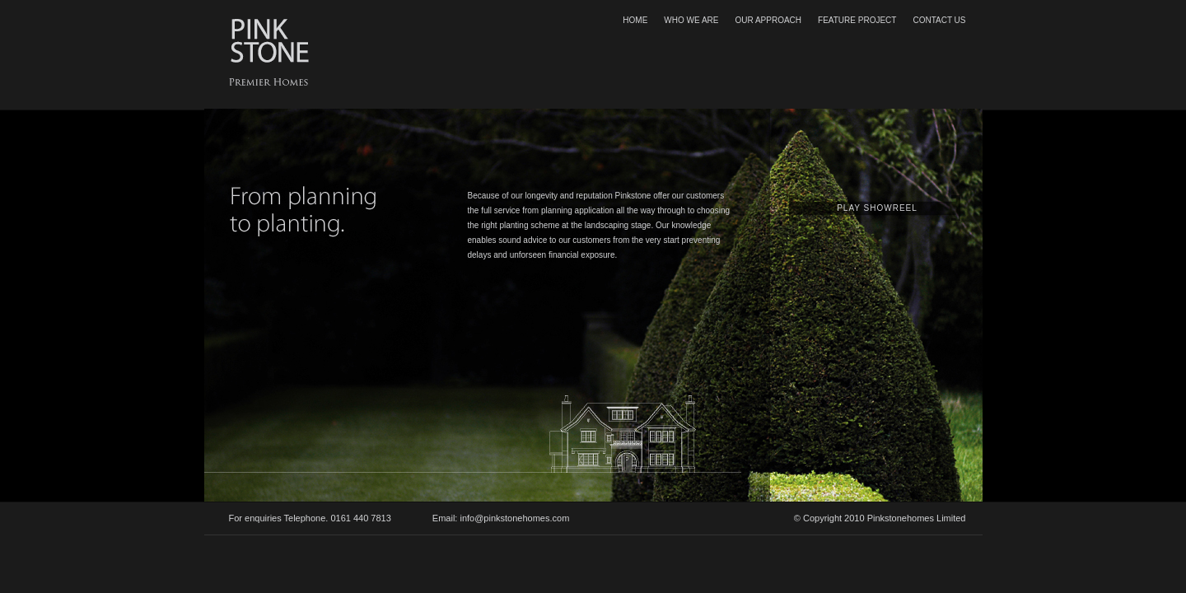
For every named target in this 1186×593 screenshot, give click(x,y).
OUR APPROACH (768, 20)
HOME (635, 20)
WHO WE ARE (691, 20)
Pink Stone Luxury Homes (270, 39)
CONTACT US (939, 20)
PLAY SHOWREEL (877, 207)
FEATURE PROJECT (857, 20)
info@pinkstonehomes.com (514, 518)
